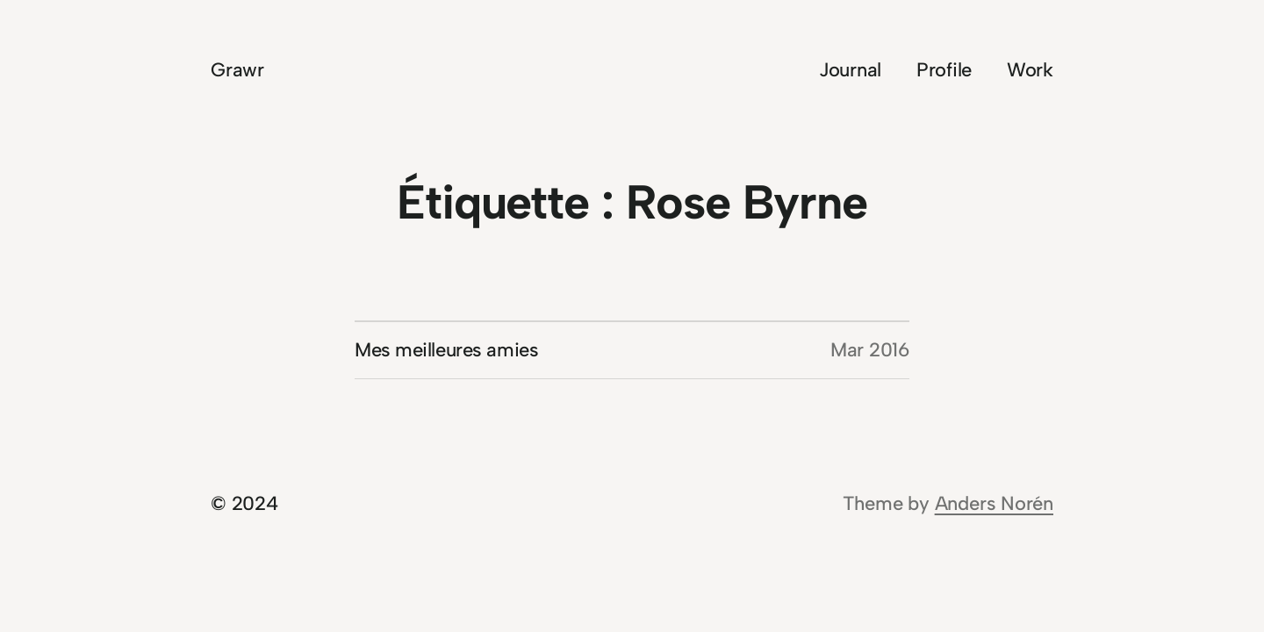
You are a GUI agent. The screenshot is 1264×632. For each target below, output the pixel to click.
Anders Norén (994, 503)
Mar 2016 (869, 350)
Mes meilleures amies (446, 350)
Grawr (237, 70)
